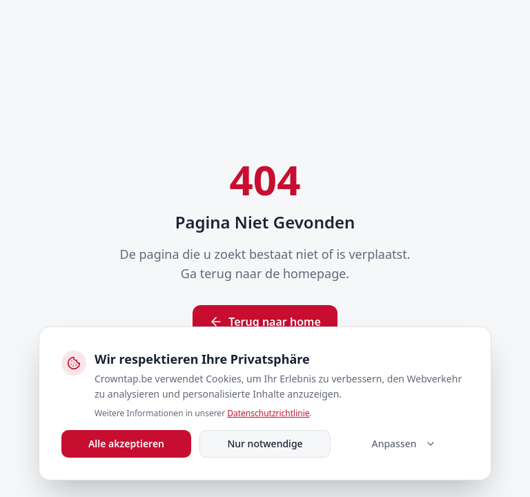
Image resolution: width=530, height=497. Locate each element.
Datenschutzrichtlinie (268, 413)
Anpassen (403, 443)
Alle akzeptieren (126, 443)
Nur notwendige (264, 443)
